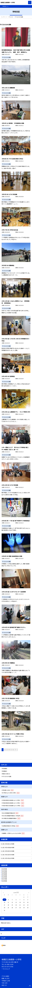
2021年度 (4, 879)
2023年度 (4, 875)
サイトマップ (6, 969)
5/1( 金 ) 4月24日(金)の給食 (7, 847)
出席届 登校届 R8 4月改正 (11, 826)
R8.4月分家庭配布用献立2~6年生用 (13, 816)
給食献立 (5, 771)
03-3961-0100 (9, 964)
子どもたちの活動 (7, 776)
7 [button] (15, 750)
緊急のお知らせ (6, 774)
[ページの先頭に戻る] (30, 986)
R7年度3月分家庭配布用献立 (11, 818)
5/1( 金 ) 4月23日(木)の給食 (7, 854)
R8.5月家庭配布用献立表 (10, 813)
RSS (4, 945)
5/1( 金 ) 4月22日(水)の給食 (7, 858)
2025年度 (4, 871)
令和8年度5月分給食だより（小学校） (13, 800)
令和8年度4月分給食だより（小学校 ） (13, 803)
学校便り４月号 (8, 790)
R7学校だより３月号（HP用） (11, 793)
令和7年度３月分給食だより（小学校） (13, 805)
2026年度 (4, 869)
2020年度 (4, 881)
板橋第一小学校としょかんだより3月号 (13, 833)
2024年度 (4, 873)
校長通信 (5, 768)
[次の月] (28, 892)
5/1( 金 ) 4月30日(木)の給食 (7, 851)
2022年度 (4, 877)
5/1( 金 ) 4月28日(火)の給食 (7, 844)
